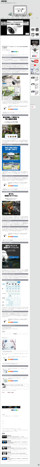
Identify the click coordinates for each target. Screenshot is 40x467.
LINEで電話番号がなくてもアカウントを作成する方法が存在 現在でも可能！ (37, 79)
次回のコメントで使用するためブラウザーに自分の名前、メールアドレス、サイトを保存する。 (12, 428)
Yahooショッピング (16, 236)
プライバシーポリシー (22, 465)
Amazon (9, 236)
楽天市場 (12, 236)
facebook (13, 465)
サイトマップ (26, 465)
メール (3, 423)
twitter (15, 465)
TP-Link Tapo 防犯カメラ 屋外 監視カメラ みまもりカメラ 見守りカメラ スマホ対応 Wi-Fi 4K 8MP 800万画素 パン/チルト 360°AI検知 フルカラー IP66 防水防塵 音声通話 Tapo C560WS (18, 106)
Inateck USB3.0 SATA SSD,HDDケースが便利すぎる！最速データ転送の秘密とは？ (18, 453)
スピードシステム (18, 465)
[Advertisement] (15, 40)
